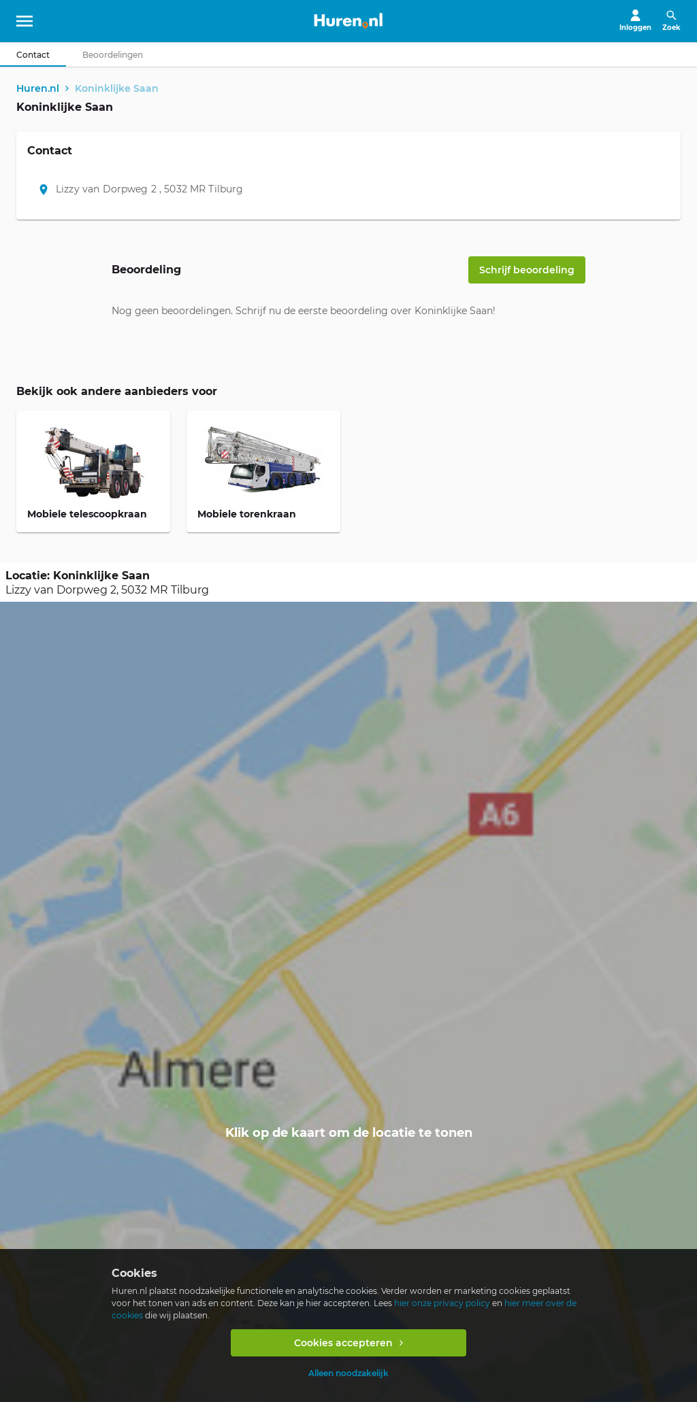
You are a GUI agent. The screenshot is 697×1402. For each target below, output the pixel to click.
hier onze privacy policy (442, 1303)
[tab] (33, 55)
